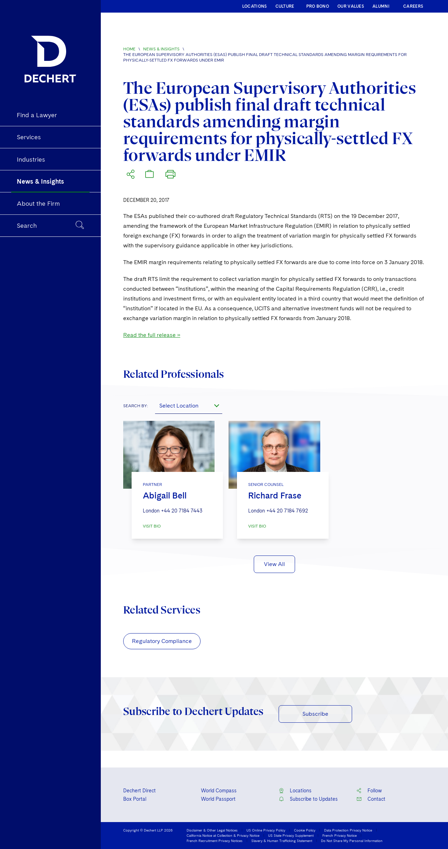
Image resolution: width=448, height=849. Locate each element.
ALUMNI (381, 6)
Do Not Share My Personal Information (352, 841)
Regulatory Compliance (162, 641)
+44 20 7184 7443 (181, 511)
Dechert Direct (139, 790)
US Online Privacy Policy (265, 830)
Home (129, 49)
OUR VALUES (350, 6)
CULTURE (284, 6)
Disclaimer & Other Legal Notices (212, 830)
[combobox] (188, 405)
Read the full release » (151, 335)
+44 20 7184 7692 (287, 511)
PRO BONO (317, 6)
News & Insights (161, 49)
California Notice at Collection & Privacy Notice (223, 835)
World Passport (218, 799)
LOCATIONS (254, 6)
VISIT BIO (152, 526)
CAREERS (413, 6)
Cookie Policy (304, 830)
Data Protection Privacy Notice (348, 830)
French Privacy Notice (339, 835)
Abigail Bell (165, 495)
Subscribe (315, 713)
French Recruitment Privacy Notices (215, 841)
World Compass (219, 790)
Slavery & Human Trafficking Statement (281, 841)
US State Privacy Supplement (291, 835)
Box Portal (134, 799)
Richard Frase (274, 495)
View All (274, 564)
